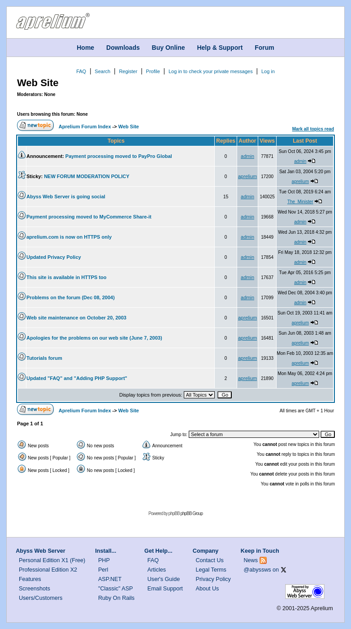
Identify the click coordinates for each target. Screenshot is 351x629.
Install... (105, 551)
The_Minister (300, 201)
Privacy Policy (213, 579)
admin (247, 156)
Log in (268, 71)
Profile (153, 71)
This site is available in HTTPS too (66, 277)
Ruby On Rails (116, 598)
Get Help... (158, 551)
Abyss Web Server (40, 551)
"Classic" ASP (115, 588)
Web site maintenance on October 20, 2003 (76, 317)
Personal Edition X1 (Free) (52, 560)
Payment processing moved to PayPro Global (118, 156)
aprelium (247, 176)
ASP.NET (109, 579)
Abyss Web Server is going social (65, 196)
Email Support (165, 588)
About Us (207, 588)
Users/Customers (40, 598)
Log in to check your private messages (211, 71)
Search (102, 71)
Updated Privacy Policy (53, 257)
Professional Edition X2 (48, 570)
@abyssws (257, 570)
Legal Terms (211, 570)
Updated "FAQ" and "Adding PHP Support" (76, 378)
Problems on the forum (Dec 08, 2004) (70, 297)
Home (85, 47)
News (251, 560)
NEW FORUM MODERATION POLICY (86, 176)
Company (205, 551)
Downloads (123, 47)
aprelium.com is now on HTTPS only (69, 237)
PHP (104, 560)
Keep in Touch (260, 551)
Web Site (38, 82)
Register (128, 71)
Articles (156, 570)
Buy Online (168, 47)
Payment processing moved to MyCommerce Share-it (89, 216)
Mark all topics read (313, 129)
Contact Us (210, 560)
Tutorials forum (44, 358)
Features (30, 579)
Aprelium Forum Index (85, 126)
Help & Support (220, 47)
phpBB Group (191, 513)
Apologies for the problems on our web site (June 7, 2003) (94, 338)
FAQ (81, 71)
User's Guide (163, 579)
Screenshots (34, 588)
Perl (103, 570)
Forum (264, 47)
